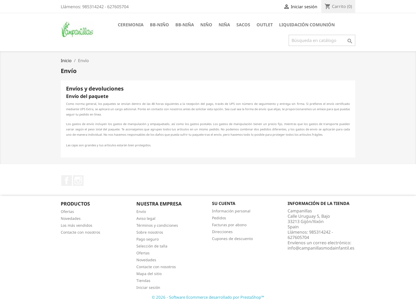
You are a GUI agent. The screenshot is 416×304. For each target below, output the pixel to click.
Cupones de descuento (232, 238)
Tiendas (143, 280)
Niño (206, 25)
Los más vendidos (76, 225)
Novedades (71, 218)
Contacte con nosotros (80, 232)
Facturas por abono (229, 224)
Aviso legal (145, 218)
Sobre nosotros (149, 232)
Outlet (265, 25)
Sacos (243, 25)
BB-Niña (184, 25)
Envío (141, 211)
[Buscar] (322, 40)
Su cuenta (223, 203)
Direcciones (222, 231)
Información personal (231, 210)
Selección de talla (151, 246)
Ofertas (67, 211)
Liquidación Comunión (307, 25)
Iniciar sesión (148, 287)
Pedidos (219, 217)
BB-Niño (159, 25)
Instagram (78, 180)
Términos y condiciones (157, 225)
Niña (224, 25)
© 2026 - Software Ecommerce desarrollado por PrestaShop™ (208, 297)
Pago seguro (147, 239)
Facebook (66, 180)
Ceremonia (131, 25)
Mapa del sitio (149, 273)
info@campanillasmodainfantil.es (321, 248)
